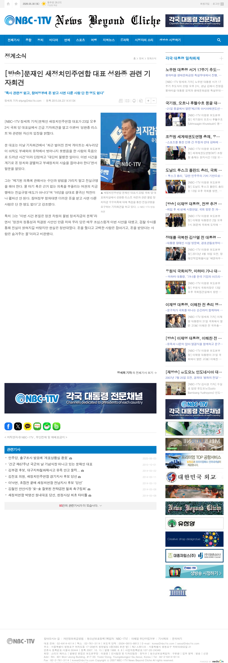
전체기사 (13, 40)
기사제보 (163, 638)
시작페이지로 (8, 4)
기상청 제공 (52, 5)
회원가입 (204, 3)
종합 (28, 40)
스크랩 (141, 101)
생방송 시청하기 (170, 40)
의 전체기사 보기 (135, 372)
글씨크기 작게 (153, 100)
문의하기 (177, 638)
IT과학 (125, 40)
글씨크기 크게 (148, 100)
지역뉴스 (109, 40)
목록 (120, 101)
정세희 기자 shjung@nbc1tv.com (23, 100)
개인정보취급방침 (73, 638)
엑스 (18, 426)
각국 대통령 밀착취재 (182, 58)
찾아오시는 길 (52, 638)
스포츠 (80, 40)
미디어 (53, 40)
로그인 (216, 3)
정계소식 (151, 58)
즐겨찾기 (16, 4)
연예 (67, 40)
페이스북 (8, 426)
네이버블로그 (37, 426)
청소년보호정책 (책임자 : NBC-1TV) (107, 638)
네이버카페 (47, 426)
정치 (40, 40)
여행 (94, 40)
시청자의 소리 (144, 40)
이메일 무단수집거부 (143, 638)
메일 (127, 101)
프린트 (134, 101)
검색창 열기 (219, 40)
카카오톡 (28, 426)
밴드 (56, 426)
